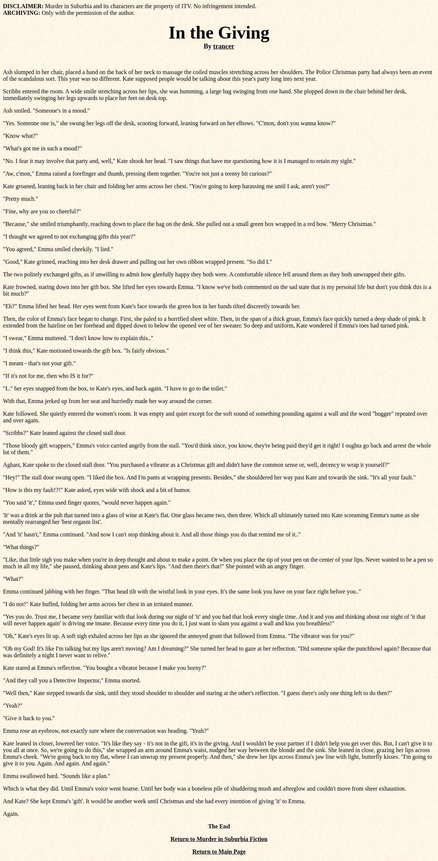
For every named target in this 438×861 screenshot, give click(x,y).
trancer (223, 46)
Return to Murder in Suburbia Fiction (219, 839)
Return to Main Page (219, 851)
